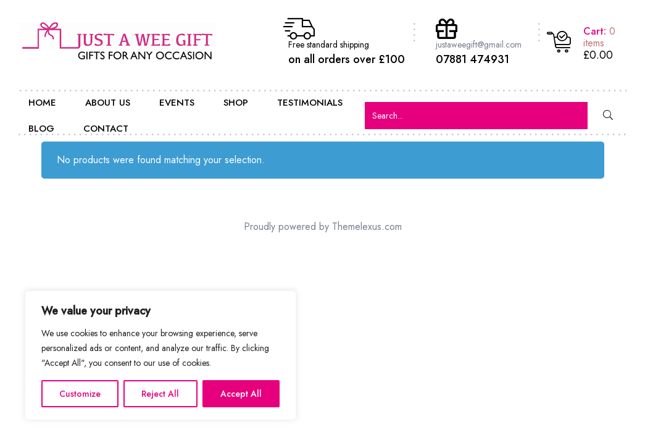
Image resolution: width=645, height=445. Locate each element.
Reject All (160, 394)
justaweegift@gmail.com (479, 44)
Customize (80, 394)
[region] (160, 355)
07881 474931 (472, 59)
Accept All (241, 394)
